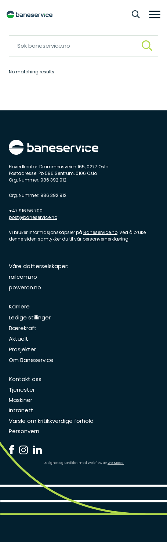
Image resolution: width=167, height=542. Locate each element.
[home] (29, 14)
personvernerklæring (105, 239)
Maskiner (20, 400)
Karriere (19, 306)
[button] (152, 14)
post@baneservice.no (33, 217)
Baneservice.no (100, 232)
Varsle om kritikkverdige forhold (51, 421)
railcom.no (23, 277)
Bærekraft (23, 328)
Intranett (21, 410)
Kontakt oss (25, 379)
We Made (116, 463)
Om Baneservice (31, 360)
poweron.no (25, 287)
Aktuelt (18, 339)
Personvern (24, 431)
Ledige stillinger (30, 317)
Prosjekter (22, 349)
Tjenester (22, 389)
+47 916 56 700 (26, 211)
